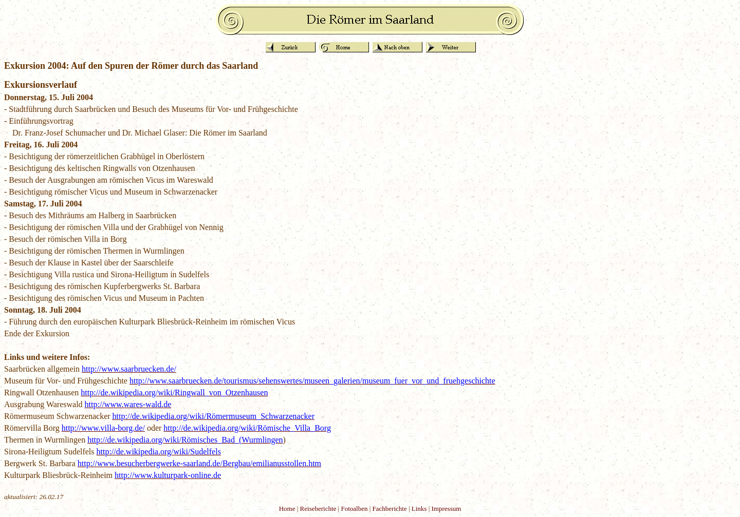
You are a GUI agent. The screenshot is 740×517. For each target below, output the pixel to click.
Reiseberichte (318, 508)
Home (287, 508)
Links (419, 508)
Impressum (446, 508)
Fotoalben (354, 508)
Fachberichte (390, 508)
